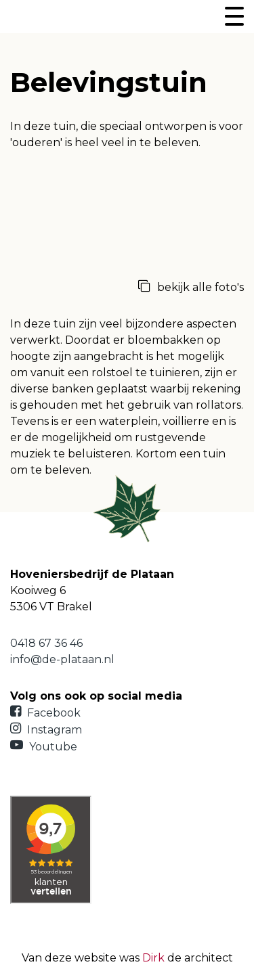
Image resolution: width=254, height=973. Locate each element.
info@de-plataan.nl (62, 659)
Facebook (45, 712)
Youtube (43, 746)
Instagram (46, 729)
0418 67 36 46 (46, 643)
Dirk (153, 957)
